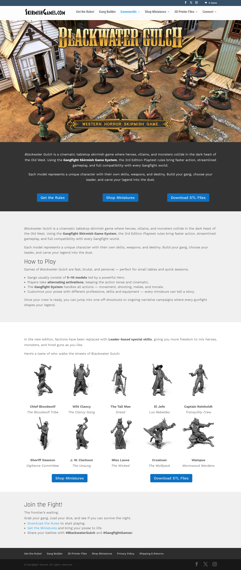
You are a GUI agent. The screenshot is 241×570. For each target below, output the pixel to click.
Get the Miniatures (42, 528)
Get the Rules (53, 197)
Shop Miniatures (155, 12)
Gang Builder (107, 12)
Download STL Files (188, 197)
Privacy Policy (125, 553)
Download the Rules (43, 523)
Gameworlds (128, 12)
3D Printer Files (184, 12)
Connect (208, 12)
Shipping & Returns (151, 553)
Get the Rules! (85, 12)
